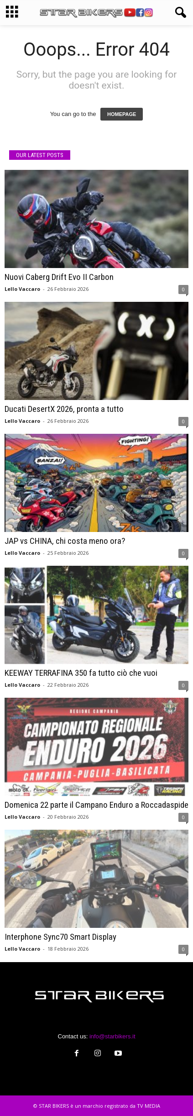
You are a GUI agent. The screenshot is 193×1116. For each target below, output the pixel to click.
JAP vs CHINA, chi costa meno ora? (65, 541)
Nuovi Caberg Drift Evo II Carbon (59, 277)
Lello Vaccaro (22, 288)
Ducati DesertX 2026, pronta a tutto (64, 409)
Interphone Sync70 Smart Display (60, 937)
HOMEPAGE (121, 114)
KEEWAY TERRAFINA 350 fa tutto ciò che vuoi (81, 673)
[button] (179, 13)
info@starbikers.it (112, 1036)
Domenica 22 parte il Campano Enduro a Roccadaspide (96, 805)
